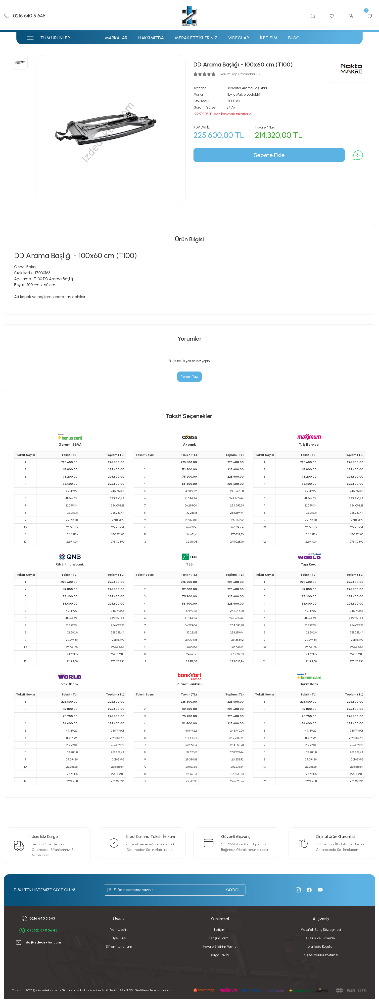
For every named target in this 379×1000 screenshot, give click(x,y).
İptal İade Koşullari (320, 946)
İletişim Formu (220, 938)
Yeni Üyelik (119, 930)
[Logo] (189, 16)
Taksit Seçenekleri (189, 416)
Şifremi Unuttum (119, 946)
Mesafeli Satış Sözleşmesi (320, 930)
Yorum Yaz (189, 377)
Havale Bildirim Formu (220, 946)
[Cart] (369, 15)
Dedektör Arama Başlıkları (247, 88)
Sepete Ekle (269, 155)
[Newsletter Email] (174, 890)
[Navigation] (56, 38)
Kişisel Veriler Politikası (321, 955)
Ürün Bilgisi (189, 239)
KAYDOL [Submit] (233, 889)
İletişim (219, 930)
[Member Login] (350, 15)
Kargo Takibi (219, 955)
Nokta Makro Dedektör (244, 94)
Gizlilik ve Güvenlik (320, 938)
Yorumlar (190, 338)
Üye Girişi (118, 938)
